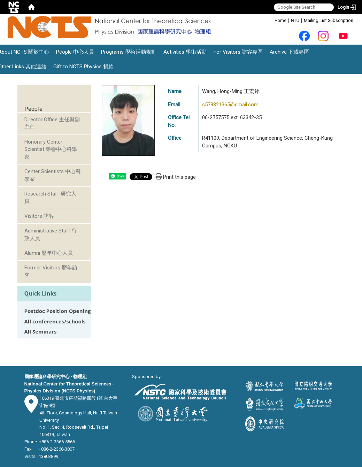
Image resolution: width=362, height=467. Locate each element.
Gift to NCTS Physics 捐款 (83, 66)
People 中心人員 (75, 52)
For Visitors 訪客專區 (238, 52)
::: (270, 20)
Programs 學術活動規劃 (128, 52)
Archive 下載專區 (289, 52)
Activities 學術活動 (185, 52)
